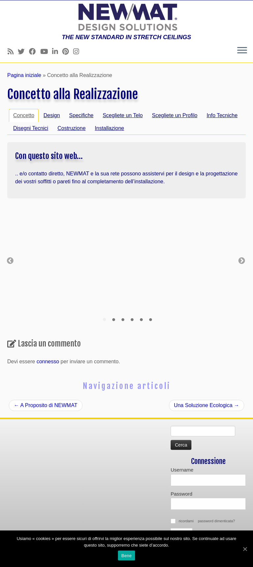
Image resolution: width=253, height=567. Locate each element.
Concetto (23, 115)
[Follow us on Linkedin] (57, 51)
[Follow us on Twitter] (23, 51)
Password (181, 494)
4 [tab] (132, 320)
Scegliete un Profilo (174, 115)
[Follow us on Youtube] (46, 51)
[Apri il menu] (242, 51)
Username (182, 470)
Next (242, 260)
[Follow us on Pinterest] (67, 51)
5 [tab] (141, 320)
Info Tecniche (222, 115)
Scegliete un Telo (123, 115)
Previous (10, 260)
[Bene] (244, 549)
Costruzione (71, 128)
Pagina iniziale (24, 75)
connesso (48, 361)
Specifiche (81, 115)
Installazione (109, 128)
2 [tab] (113, 320)
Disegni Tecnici (30, 128)
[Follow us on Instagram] (78, 51)
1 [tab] (104, 320)
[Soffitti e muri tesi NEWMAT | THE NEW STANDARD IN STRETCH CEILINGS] (126, 17)
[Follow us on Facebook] (34, 51)
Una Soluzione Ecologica (206, 405)
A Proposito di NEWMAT (45, 405)
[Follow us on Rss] (13, 51)
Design (51, 115)
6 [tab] (150, 320)
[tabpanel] (53, 260)
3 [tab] (123, 320)
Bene (126, 555)
